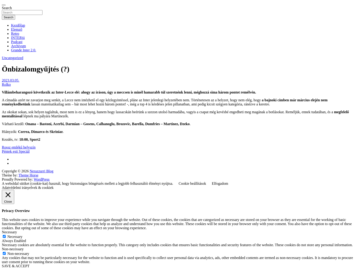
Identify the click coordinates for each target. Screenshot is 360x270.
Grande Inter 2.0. (23, 50)
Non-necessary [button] (13, 249)
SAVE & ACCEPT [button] (16, 266)
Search (7, 8)
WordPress (42, 179)
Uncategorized (12, 58)
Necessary (14, 237)
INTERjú (18, 38)
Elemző (16, 29)
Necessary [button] (9, 232)
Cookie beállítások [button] (192, 183)
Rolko (6, 84)
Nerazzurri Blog (41, 171)
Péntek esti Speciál (16, 151)
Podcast (16, 42)
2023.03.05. (10, 80)
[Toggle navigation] (4, 5)
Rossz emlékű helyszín (19, 147)
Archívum (18, 46)
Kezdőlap (18, 25)
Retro (15, 34)
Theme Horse (29, 175)
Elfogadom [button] (220, 183)
